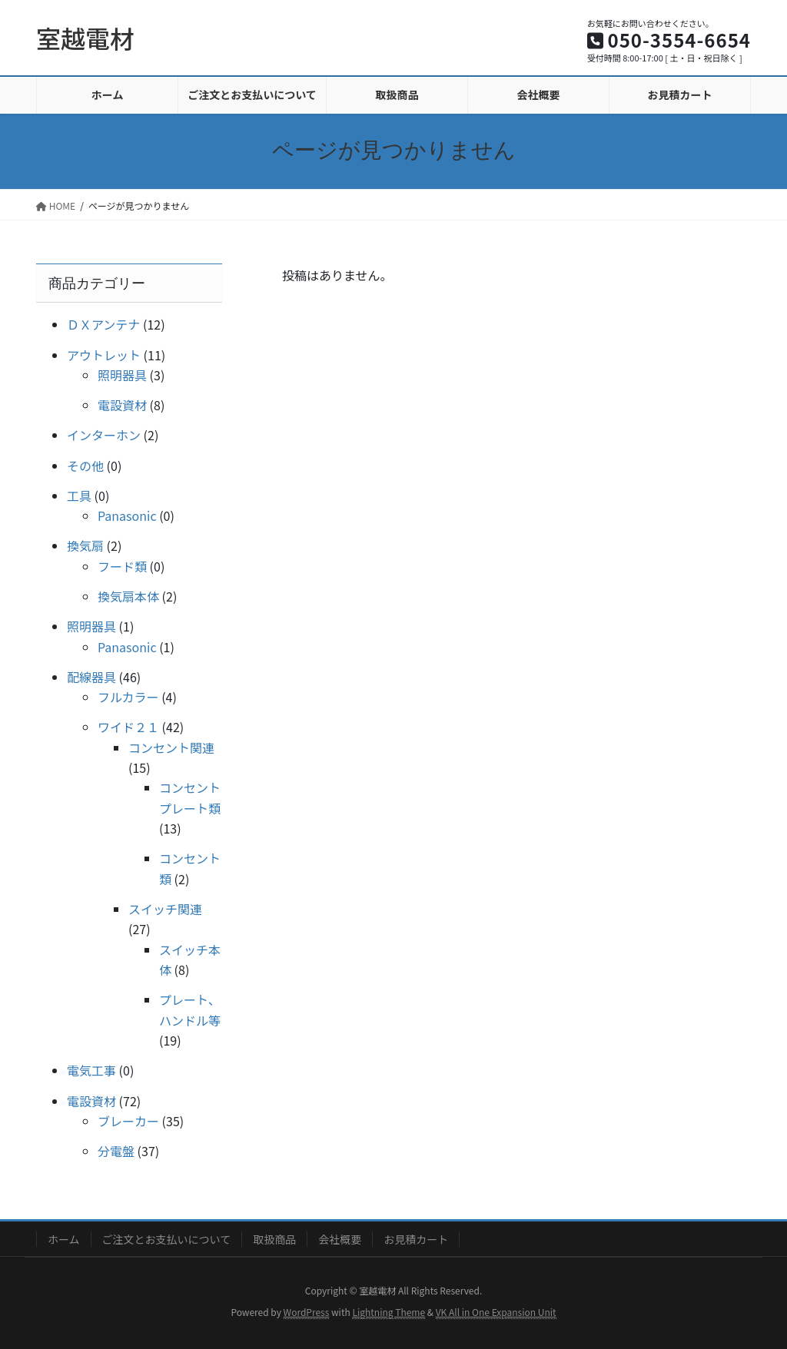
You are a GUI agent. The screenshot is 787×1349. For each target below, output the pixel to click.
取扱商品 (274, 1239)
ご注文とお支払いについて (166, 1239)
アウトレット (104, 355)
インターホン (104, 435)
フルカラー (128, 697)
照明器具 (122, 375)
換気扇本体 (128, 596)
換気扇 (85, 545)
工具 (79, 495)
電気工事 (91, 1070)
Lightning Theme (388, 1311)
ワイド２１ (128, 727)
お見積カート (416, 1239)
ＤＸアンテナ (103, 324)
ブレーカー (128, 1121)
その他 (85, 465)
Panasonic (127, 515)
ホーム (64, 1239)
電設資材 (122, 405)
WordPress (307, 1311)
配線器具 (91, 677)
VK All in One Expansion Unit (496, 1311)
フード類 (122, 566)
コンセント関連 (171, 747)
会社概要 (339, 1239)
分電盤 (116, 1151)
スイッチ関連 (165, 909)
